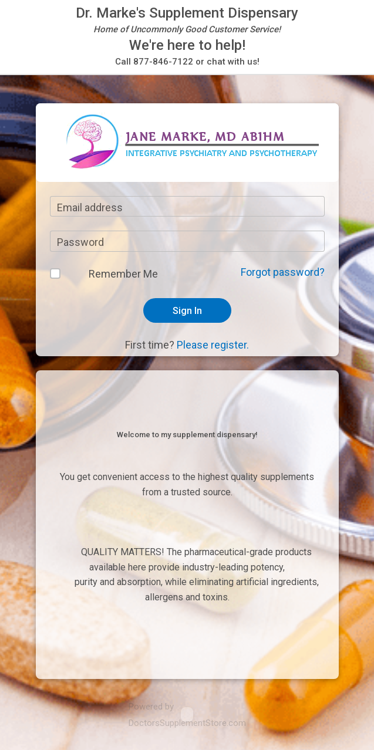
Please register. (213, 345)
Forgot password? (283, 272)
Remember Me (123, 274)
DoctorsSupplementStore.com (187, 723)
